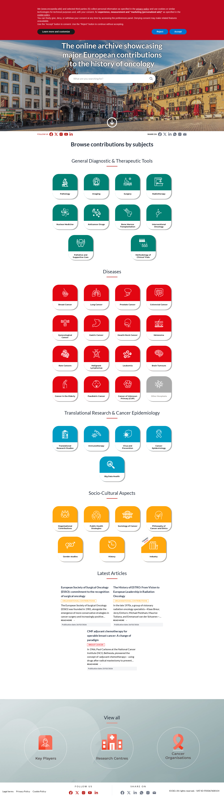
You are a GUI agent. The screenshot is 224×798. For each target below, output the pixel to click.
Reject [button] (160, 31)
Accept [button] (178, 31)
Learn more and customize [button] (56, 31)
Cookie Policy (39, 791)
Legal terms (8, 791)
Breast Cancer (96, 645)
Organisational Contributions (78, 601)
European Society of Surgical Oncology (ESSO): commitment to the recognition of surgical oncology (85, 592)
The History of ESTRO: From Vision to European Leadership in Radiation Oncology (136, 592)
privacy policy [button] (142, 9)
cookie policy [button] (43, 15)
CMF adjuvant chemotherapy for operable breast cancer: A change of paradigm (109, 635)
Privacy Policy (23, 791)
